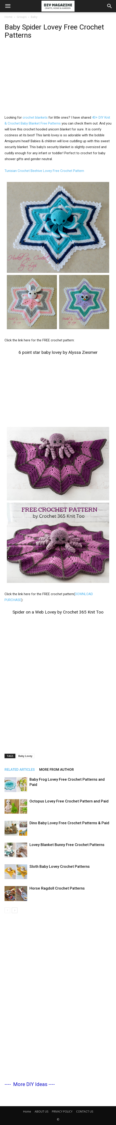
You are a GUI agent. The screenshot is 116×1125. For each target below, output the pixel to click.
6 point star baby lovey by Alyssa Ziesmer (58, 352)
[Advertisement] (58, 80)
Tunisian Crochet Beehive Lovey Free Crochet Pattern (44, 171)
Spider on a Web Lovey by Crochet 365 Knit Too (58, 612)
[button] (7, 6)
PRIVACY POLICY (62, 1111)
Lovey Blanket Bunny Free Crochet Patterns (66, 844)
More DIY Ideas (30, 1084)
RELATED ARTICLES (20, 770)
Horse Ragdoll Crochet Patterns (57, 888)
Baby (34, 17)
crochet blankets (35, 117)
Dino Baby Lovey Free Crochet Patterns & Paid (69, 823)
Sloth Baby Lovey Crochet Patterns (59, 866)
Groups (22, 17)
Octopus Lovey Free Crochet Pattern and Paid (69, 801)
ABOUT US (41, 1111)
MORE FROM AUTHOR (56, 770)
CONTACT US (84, 1111)
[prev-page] (7, 910)
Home (8, 17)
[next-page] (14, 910)
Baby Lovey (25, 756)
